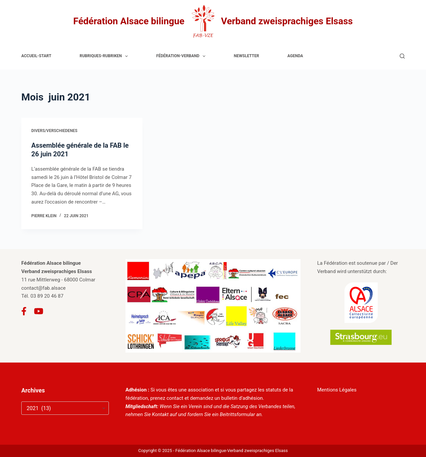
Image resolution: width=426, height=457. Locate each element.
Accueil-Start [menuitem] (36, 56)
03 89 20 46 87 (47, 296)
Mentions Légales (336, 390)
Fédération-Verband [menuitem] (182, 56)
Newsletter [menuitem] (246, 56)
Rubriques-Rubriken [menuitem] (105, 56)
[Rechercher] (402, 56)
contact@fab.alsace (43, 288)
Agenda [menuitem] (295, 56)
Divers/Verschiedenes (54, 130)
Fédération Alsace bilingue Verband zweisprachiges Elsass (213, 21)
